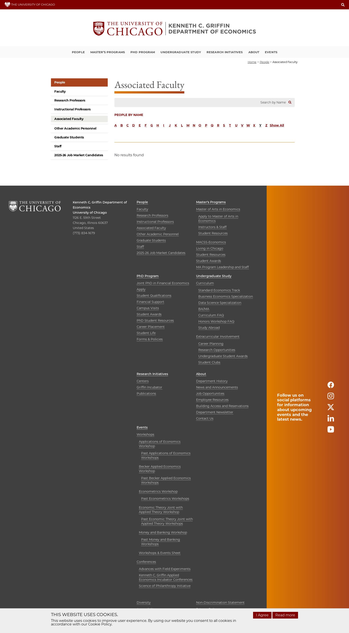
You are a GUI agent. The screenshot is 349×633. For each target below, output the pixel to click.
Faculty (60, 91)
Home (252, 62)
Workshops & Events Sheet (160, 553)
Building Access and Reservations (222, 406)
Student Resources (213, 233)
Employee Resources (212, 400)
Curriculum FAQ (211, 315)
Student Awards (208, 261)
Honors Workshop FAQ (216, 321)
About (254, 52)
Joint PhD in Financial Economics (163, 283)
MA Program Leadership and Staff (222, 267)
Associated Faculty (68, 119)
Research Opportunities (216, 350)
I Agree (262, 615)
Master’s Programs (107, 52)
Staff (57, 146)
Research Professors (69, 100)
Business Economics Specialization (225, 296)
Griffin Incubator (149, 387)
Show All (277, 125)
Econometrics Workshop (158, 491)
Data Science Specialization (219, 303)
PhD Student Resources (155, 321)
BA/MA (203, 309)
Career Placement (151, 327)
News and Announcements (217, 387)
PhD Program (142, 52)
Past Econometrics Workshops (165, 499)
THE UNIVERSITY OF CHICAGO (29, 4)
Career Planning (210, 344)
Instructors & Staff (212, 227)
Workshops (145, 434)
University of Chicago (90, 213)
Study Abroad (209, 328)
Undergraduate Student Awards (223, 356)
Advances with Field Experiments (165, 569)
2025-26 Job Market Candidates (78, 155)
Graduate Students (69, 137)
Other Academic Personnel (75, 128)
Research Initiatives (225, 52)
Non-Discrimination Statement (220, 603)
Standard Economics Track (219, 290)
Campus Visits (148, 308)
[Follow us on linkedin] (330, 420)
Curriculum (205, 283)
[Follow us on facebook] (330, 387)
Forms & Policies (150, 339)
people (264, 62)
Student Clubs (209, 362)
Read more (285, 615)
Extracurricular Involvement (217, 337)
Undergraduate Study (180, 52)
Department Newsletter (214, 412)
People (78, 52)
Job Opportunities (210, 394)
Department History (212, 381)
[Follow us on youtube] (330, 431)
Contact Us (204, 418)
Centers (143, 381)
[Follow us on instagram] (330, 398)
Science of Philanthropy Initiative (165, 586)
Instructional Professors (72, 109)
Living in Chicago (209, 248)
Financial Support (150, 302)
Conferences (146, 562)
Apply (141, 289)
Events (271, 52)
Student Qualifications (154, 296)
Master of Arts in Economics (218, 209)
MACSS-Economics (211, 242)
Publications (146, 394)
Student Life (146, 333)
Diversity (144, 603)
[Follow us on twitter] (330, 409)
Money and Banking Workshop (163, 532)
